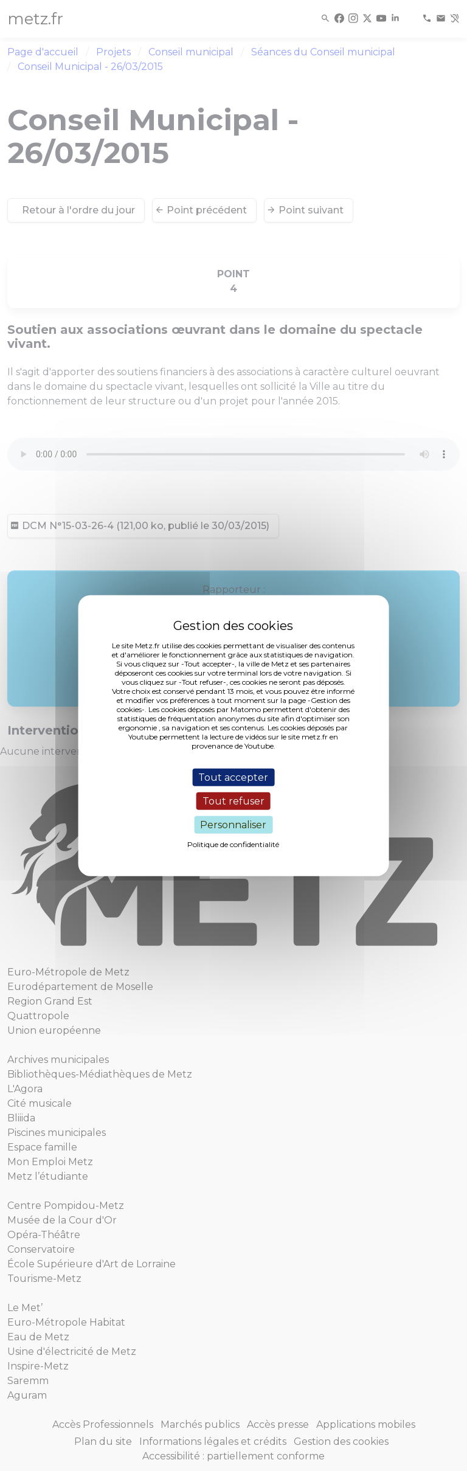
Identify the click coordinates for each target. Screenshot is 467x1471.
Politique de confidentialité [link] (233, 844)
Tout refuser (233, 800)
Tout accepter (233, 777)
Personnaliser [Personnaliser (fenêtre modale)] (233, 825)
